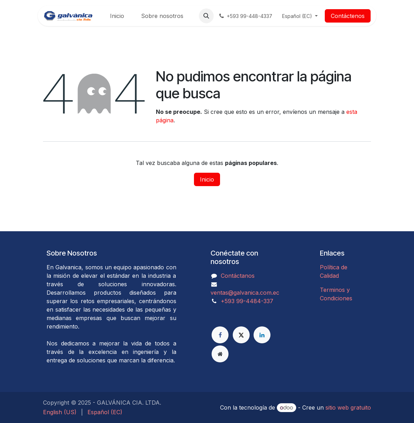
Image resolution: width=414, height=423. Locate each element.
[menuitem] (117, 16)
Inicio (207, 179)
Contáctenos (348, 15)
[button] (206, 15)
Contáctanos (238, 275)
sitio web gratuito (348, 407)
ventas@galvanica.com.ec (245, 292)
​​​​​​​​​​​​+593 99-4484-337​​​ (247, 301)
